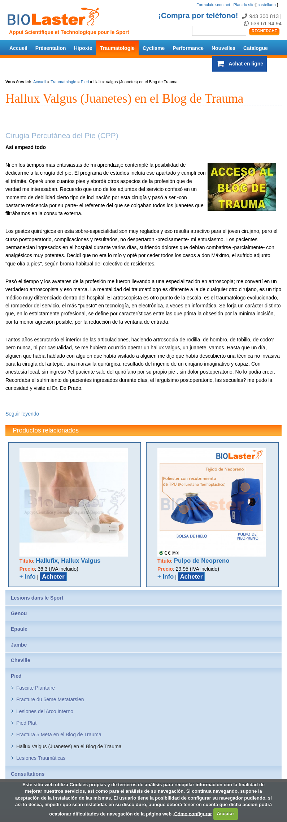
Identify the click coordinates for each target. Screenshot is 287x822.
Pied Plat (26, 723)
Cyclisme (154, 48)
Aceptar (225, 813)
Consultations (27, 774)
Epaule (19, 629)
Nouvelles (223, 48)
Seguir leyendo (22, 414)
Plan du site (244, 5)
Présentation (50, 48)
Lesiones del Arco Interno (44, 711)
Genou (19, 613)
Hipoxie (83, 48)
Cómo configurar (192, 813)
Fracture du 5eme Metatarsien (50, 699)
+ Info (27, 576)
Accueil (18, 48)
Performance (188, 48)
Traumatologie (117, 48)
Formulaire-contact (213, 5)
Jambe (19, 645)
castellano (266, 5)
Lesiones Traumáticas (40, 758)
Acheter (53, 576)
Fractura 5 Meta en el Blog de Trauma (58, 734)
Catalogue (255, 48)
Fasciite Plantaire (35, 688)
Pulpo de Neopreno (202, 560)
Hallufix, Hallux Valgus (68, 560)
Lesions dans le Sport (37, 598)
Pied (85, 82)
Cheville (20, 660)
